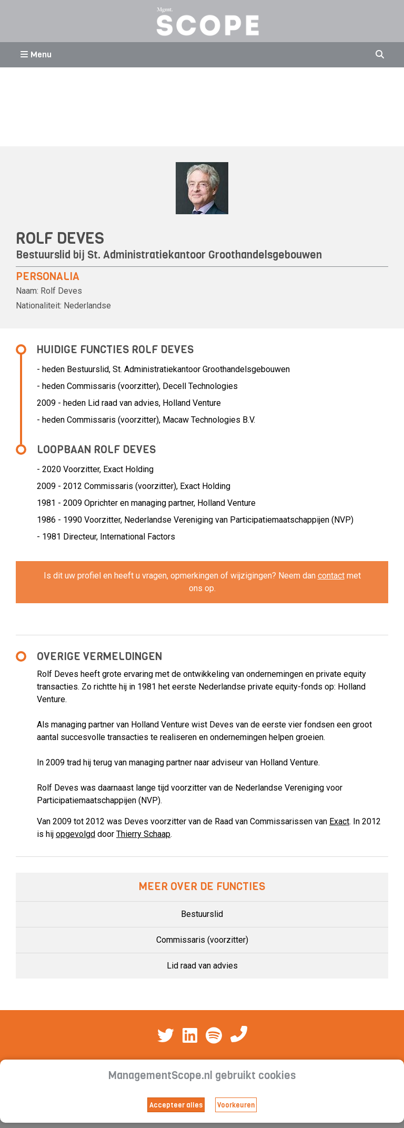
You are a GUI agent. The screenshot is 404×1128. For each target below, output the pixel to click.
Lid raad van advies (202, 966)
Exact (339, 821)
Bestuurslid (202, 914)
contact (331, 576)
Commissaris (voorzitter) (202, 940)
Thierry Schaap (143, 834)
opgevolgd (75, 834)
